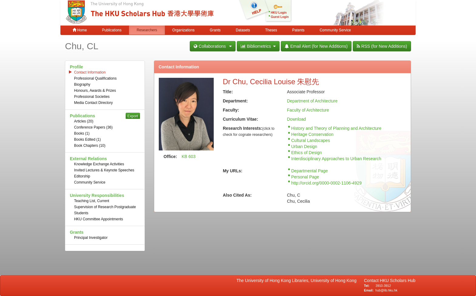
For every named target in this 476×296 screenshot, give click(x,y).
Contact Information (90, 72)
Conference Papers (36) (93, 127)
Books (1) (82, 133)
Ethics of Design (306, 152)
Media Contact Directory (93, 103)
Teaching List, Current (91, 201)
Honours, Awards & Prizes (95, 90)
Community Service (335, 30)
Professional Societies (92, 97)
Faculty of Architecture (308, 110)
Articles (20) (83, 121)
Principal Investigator (90, 238)
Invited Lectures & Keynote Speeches (104, 170)
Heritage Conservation (312, 134)
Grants (215, 30)
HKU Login (279, 12)
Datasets (243, 30)
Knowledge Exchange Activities (99, 164)
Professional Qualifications (95, 78)
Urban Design (304, 146)
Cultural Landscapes (310, 140)
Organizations (183, 30)
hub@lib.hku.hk (386, 290)
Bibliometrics (258, 46)
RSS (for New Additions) (382, 46)
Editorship (82, 176)
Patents (298, 30)
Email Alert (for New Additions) (316, 46)
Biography (82, 84)
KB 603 (188, 156)
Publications (111, 30)
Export (132, 116)
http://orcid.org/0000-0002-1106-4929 (326, 183)
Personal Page (305, 176)
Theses (271, 30)
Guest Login (280, 17)
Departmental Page (309, 170)
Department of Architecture (312, 100)
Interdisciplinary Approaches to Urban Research (336, 158)
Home (80, 30)
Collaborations (213, 46)
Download (296, 119)
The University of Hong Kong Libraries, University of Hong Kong (297, 280)
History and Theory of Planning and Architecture (336, 128)
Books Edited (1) (87, 139)
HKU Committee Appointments (98, 219)
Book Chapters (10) (89, 145)
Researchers (147, 30)
